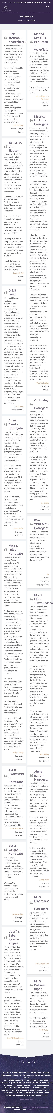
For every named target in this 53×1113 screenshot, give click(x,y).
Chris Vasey (31, 1109)
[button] (48, 7)
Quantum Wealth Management (36, 1107)
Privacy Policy (26, 1100)
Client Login (47, 2)
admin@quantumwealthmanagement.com (29, 2)
